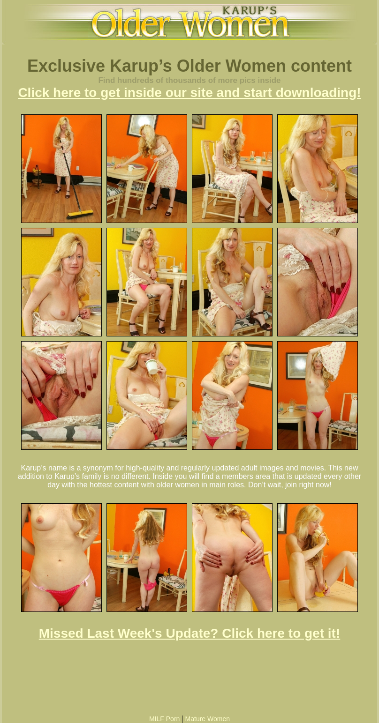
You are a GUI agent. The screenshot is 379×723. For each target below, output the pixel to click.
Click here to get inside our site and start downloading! (189, 92)
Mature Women (207, 719)
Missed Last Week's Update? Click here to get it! (190, 633)
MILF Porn (164, 719)
